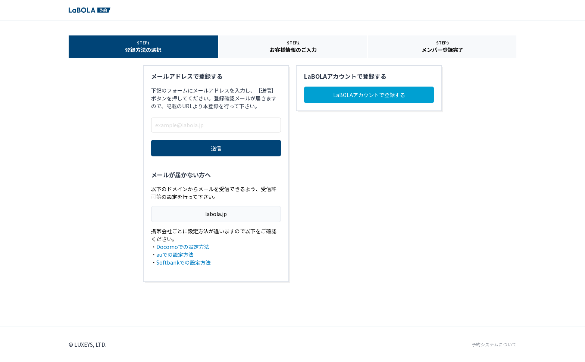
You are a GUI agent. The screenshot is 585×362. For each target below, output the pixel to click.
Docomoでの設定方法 (182, 246)
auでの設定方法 (175, 254)
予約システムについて (494, 344)
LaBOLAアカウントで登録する (369, 95)
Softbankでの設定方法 (183, 262)
